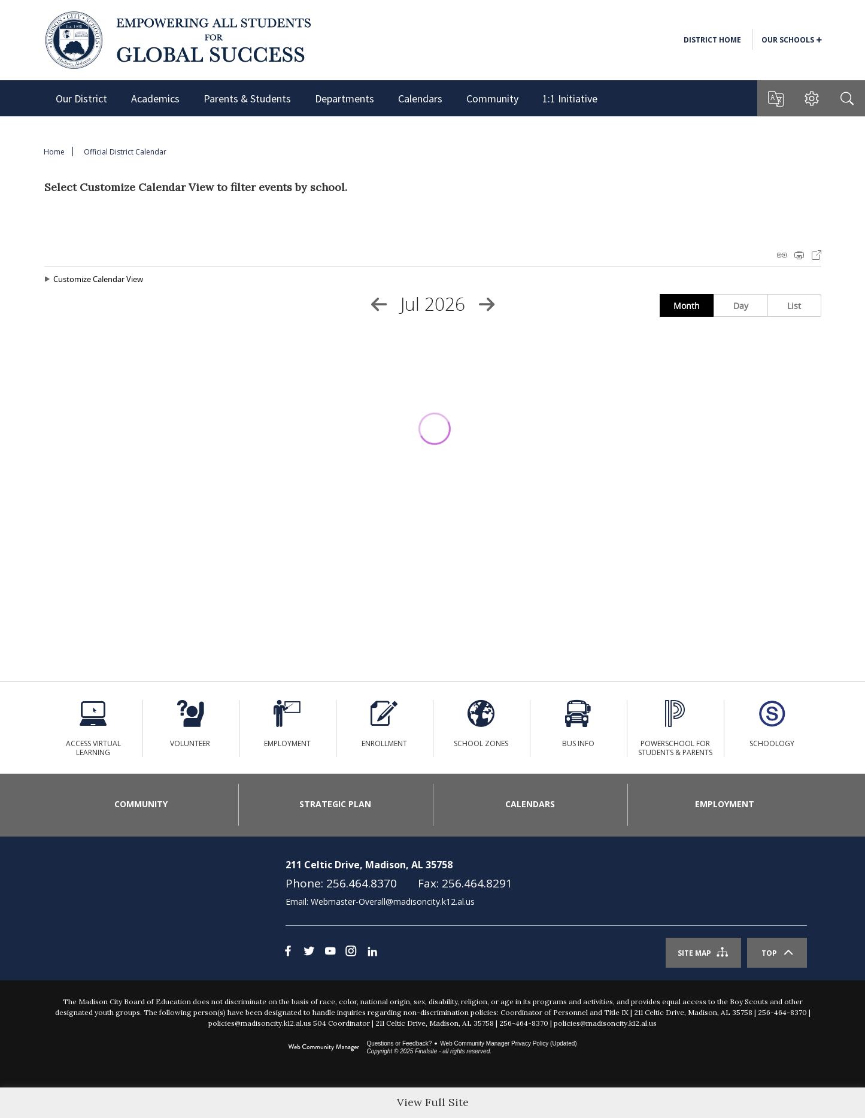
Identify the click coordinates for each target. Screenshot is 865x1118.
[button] (775, 98)
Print (799, 255)
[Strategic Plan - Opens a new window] (335, 813)
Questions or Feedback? (399, 1058)
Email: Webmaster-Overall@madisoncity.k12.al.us (380, 916)
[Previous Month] (379, 304)
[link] (122, 923)
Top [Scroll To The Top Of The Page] (769, 968)
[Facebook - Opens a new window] (288, 966)
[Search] (847, 98)
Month (686, 305)
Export (816, 255)
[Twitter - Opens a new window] (309, 966)
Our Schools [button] (787, 40)
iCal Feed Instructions (782, 255)
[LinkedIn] (372, 966)
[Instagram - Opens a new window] (351, 966)
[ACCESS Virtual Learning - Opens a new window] (93, 728)
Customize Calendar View (98, 279)
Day (740, 305)
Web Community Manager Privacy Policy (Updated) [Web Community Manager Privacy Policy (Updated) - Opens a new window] (508, 1058)
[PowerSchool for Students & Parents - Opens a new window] (675, 728)
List (794, 305)
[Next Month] (487, 304)
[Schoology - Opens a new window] (772, 728)
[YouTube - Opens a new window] (330, 966)
